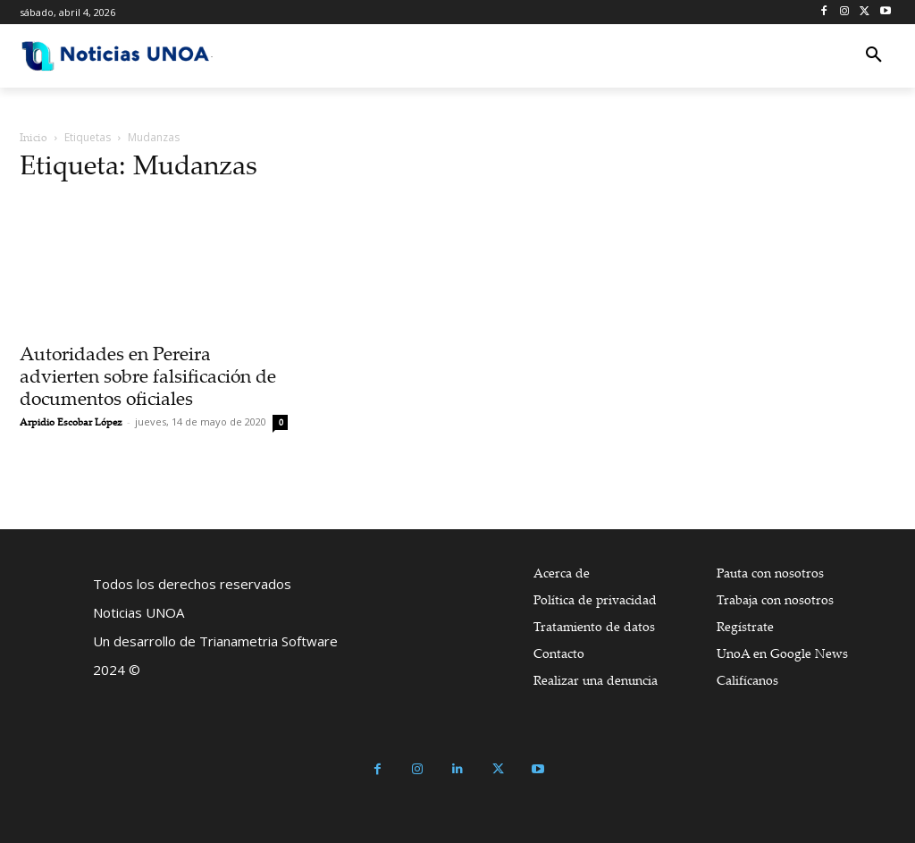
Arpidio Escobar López (71, 422)
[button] (873, 55)
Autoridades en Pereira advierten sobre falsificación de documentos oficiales (148, 375)
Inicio (33, 137)
